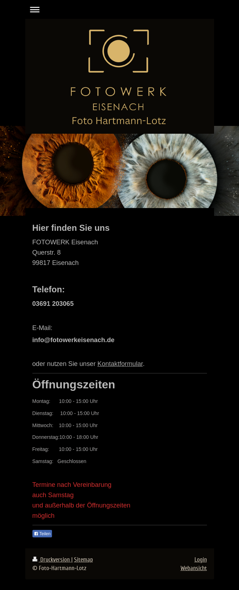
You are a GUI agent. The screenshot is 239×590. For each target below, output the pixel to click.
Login (200, 559)
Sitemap (83, 559)
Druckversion (51, 559)
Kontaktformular (120, 363)
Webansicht (194, 568)
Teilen (42, 533)
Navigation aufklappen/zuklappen (119, 9)
